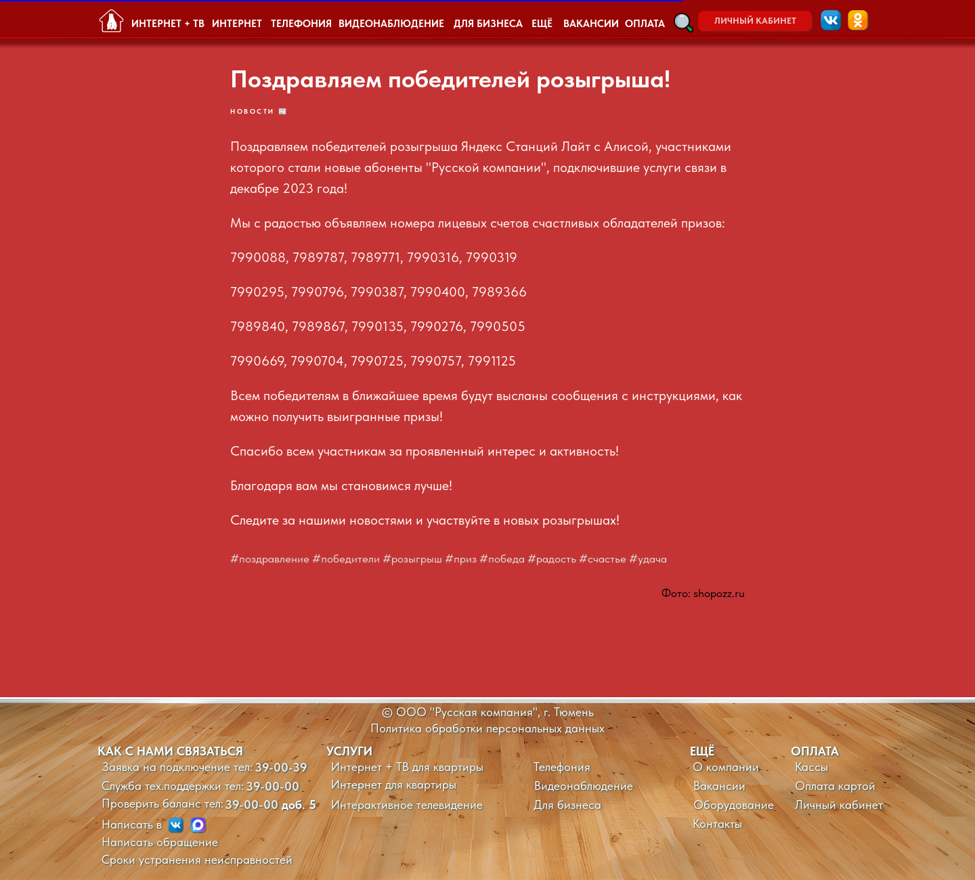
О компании (726, 767)
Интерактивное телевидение (407, 804)
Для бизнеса (567, 804)
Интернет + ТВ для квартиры (407, 767)
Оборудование (733, 804)
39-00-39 (281, 767)
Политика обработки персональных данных (487, 728)
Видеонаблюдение (583, 785)
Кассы (811, 767)
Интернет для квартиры (393, 784)
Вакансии (719, 785)
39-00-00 (272, 786)
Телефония (562, 767)
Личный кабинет (839, 804)
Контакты (717, 823)
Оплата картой (835, 785)
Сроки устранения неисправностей (197, 859)
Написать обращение (160, 842)
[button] (683, 22)
